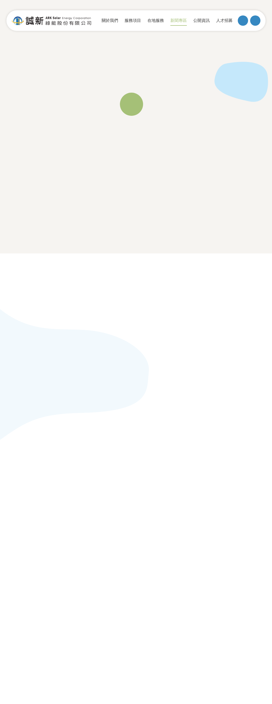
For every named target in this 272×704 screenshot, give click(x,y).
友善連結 (238, 482)
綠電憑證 (185, 502)
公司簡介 (27, 483)
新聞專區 (186, 469)
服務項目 (133, 469)
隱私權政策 (243, 554)
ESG (75, 502)
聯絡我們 (238, 469)
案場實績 (132, 521)
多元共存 (80, 492)
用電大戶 (185, 511)
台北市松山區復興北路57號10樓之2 (54, 554)
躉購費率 (185, 492)
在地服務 (81, 469)
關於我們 (28, 469)
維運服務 (132, 483)
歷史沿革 (27, 492)
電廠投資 (132, 492)
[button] (163, 300)
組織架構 (27, 511)
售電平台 (27, 521)
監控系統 (132, 511)
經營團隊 (27, 502)
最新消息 (185, 483)
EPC (127, 502)
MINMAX (246, 561)
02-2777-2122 (113, 554)
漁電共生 (80, 483)
